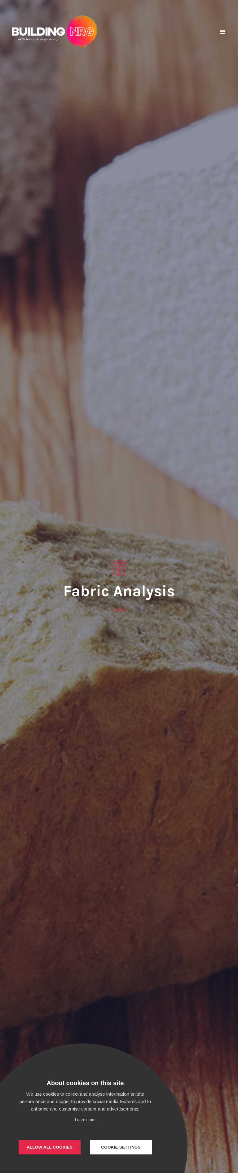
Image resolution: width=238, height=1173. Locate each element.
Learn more (85, 1119)
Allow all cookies (50, 1147)
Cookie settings (121, 1147)
